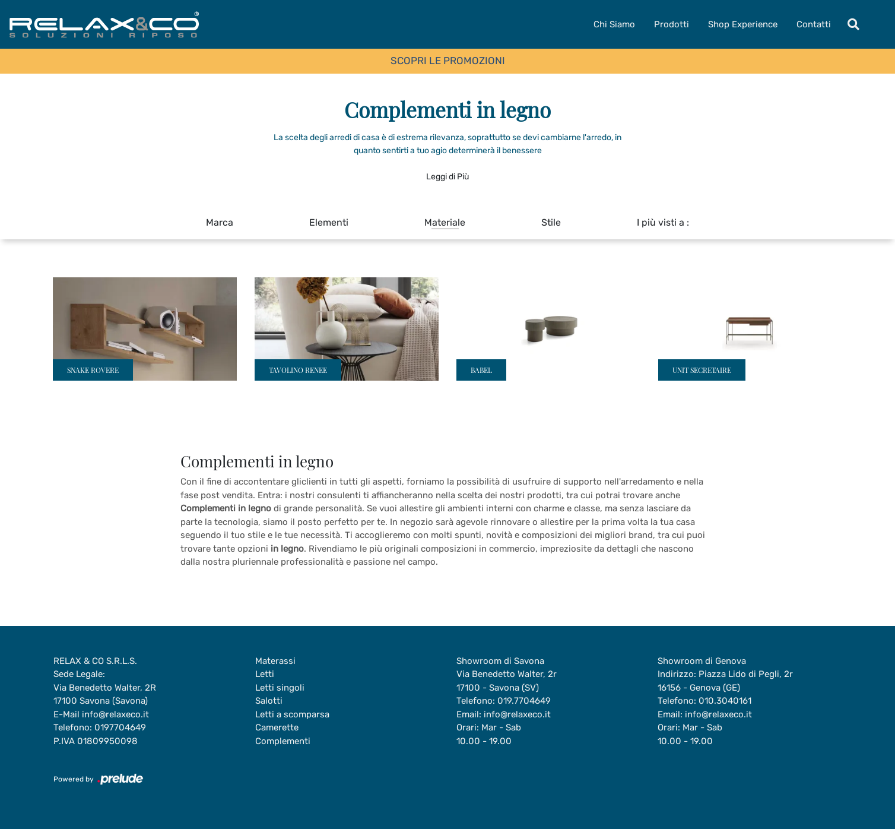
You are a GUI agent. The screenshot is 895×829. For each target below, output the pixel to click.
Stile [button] (551, 222)
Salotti (269, 700)
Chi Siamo (614, 24)
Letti (264, 674)
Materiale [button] (444, 222)
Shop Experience (742, 24)
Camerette (277, 727)
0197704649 (120, 727)
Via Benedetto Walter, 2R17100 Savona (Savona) (104, 694)
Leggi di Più (447, 177)
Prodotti (671, 24)
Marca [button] (219, 222)
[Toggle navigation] (853, 24)
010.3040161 (725, 700)
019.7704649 (524, 700)
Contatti (813, 24)
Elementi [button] (328, 222)
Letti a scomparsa (292, 714)
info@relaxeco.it (115, 714)
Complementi (282, 741)
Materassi (275, 661)
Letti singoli (279, 687)
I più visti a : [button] (663, 222)
